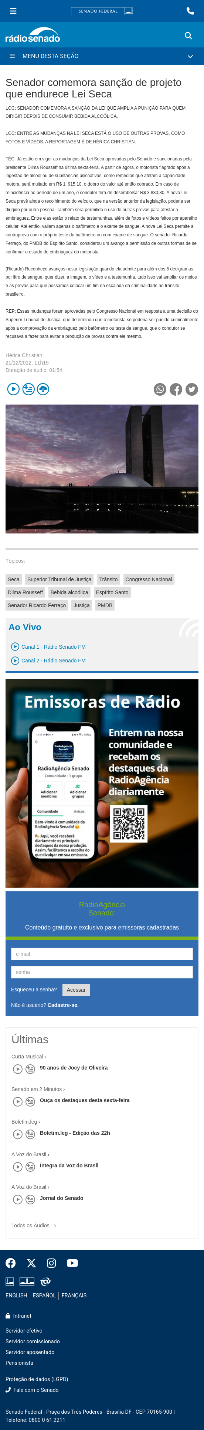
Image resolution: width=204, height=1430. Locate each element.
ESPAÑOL (44, 1296)
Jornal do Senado (61, 1198)
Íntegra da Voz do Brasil (69, 1165)
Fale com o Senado (32, 1390)
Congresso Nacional (149, 579)
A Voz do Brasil (28, 1154)
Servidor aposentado (30, 1352)
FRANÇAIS (74, 1296)
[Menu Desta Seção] (102, 56)
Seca (14, 579)
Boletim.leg (24, 1122)
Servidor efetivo (24, 1331)
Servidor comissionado (33, 1341)
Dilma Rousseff (25, 592)
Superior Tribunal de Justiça (59, 579)
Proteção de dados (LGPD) (37, 1379)
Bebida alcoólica (69, 592)
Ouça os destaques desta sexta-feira (85, 1100)
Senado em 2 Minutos (36, 1089)
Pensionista (19, 1363)
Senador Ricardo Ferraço (37, 605)
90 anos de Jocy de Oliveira (74, 1068)
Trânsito (108, 579)
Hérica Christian (24, 355)
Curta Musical (27, 1057)
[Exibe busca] (188, 36)
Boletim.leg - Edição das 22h (75, 1133)
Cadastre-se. (63, 1005)
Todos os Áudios (35, 1223)
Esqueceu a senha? (34, 989)
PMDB (105, 605)
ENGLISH (16, 1296)
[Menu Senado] (13, 11)
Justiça (82, 605)
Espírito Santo (112, 592)
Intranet (18, 1316)
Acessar (76, 990)
